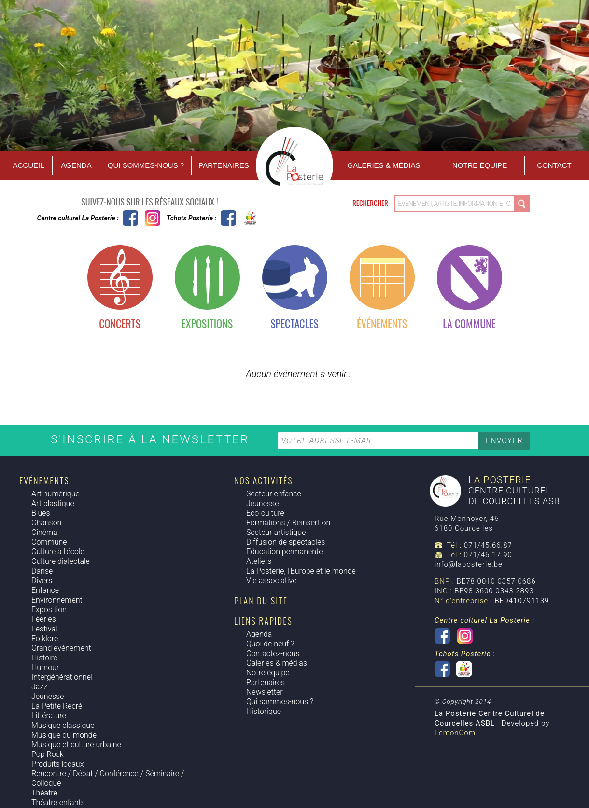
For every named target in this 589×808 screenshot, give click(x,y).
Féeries (43, 619)
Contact (554, 165)
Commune (49, 542)
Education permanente (284, 551)
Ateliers (258, 561)
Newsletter (264, 692)
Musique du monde (64, 735)
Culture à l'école (57, 551)
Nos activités (263, 480)
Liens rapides (263, 621)
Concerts (119, 323)
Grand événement (61, 648)
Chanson (46, 522)
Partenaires (223, 165)
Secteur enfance (273, 493)
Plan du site (261, 600)
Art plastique (52, 503)
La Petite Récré (56, 706)
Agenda (76, 165)
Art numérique (55, 493)
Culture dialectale (60, 561)
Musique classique (62, 725)
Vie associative (271, 580)
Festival (44, 628)
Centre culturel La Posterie (130, 218)
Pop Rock (47, 754)
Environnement (57, 599)
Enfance (45, 590)
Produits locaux (57, 763)
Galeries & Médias (384, 165)
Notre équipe (479, 165)
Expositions (207, 323)
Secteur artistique (276, 532)
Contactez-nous (273, 653)
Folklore (44, 638)
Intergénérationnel (62, 677)
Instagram (152, 218)
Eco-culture (265, 513)
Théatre (44, 792)
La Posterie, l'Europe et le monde (301, 570)
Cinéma (44, 532)
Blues (40, 513)
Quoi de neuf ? (270, 643)
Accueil (28, 165)
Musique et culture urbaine (76, 744)
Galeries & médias (276, 663)
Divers (41, 580)
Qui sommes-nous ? (146, 165)
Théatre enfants (58, 802)
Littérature (48, 715)
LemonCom (455, 732)
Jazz (39, 686)
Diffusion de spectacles (285, 542)
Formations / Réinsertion (288, 522)
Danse (42, 570)
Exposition (49, 609)
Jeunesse (47, 696)
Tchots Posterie (239, 218)
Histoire (44, 657)
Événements (382, 323)
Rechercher (371, 202)
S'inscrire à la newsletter (152, 439)
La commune (469, 323)
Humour (45, 667)
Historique (263, 711)
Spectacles (294, 323)
